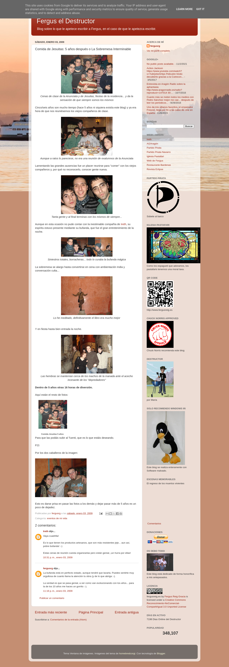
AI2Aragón (152, 143)
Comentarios (154, 523)
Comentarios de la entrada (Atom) (68, 619)
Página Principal (91, 612)
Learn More (184, 9)
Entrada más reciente (51, 612)
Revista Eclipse (155, 169)
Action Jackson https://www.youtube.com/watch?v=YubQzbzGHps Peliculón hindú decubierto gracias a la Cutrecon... (165, 72)
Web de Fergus (155, 160)
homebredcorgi (127, 653)
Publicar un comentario (52, 598)
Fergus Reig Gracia (175, 596)
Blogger (161, 653)
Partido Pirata (154, 147)
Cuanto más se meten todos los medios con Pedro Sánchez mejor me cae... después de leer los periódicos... (170, 100)
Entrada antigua (127, 612)
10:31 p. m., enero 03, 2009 (57, 557)
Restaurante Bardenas (159, 165)
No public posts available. (160, 64)
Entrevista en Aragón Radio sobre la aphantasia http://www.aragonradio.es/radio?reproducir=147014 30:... (166, 88)
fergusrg (48, 568)
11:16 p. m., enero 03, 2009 (57, 591)
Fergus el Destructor (66, 21)
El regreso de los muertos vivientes (165, 483)
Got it (200, 9)
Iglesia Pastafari (155, 156)
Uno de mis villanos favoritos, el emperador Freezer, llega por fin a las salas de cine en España (170, 110)
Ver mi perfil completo (158, 50)
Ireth (123, 224)
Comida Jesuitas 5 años (52, 434)
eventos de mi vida (57, 518)
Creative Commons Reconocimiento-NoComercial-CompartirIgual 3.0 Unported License (166, 603)
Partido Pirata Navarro (159, 152)
